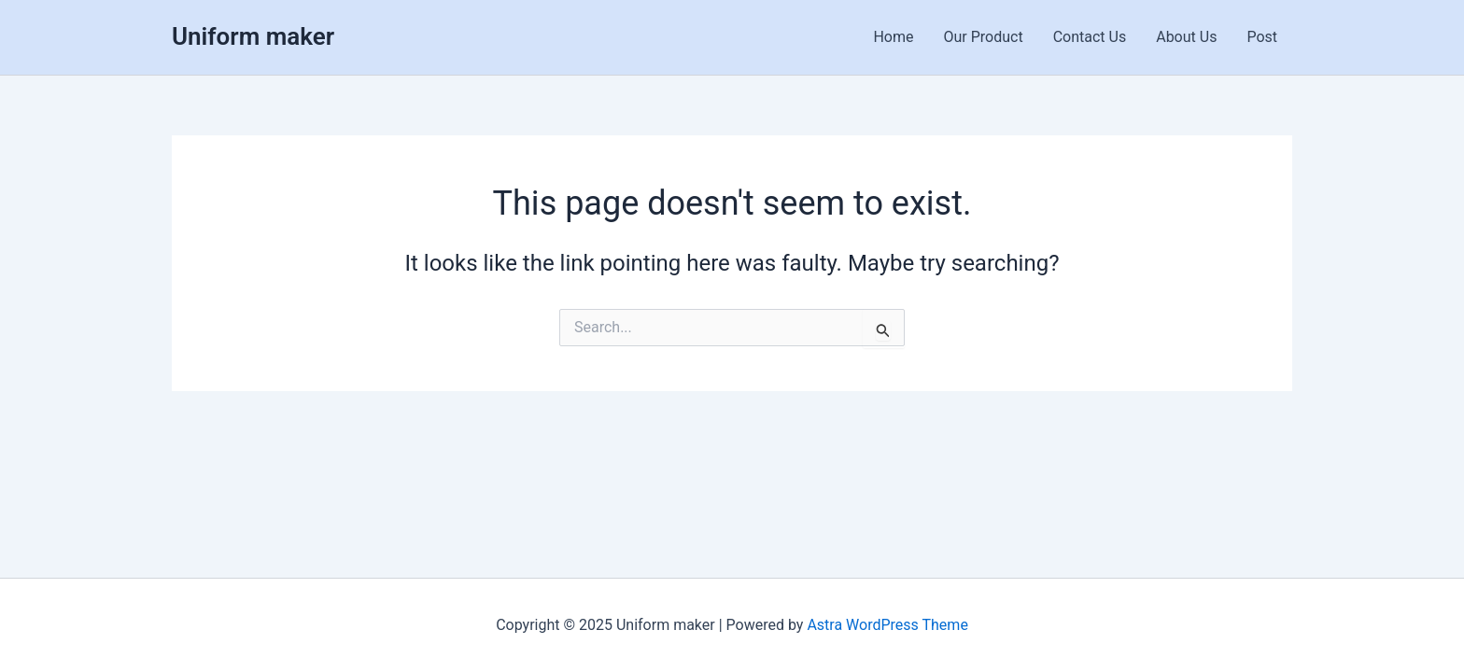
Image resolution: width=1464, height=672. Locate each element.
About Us (1186, 37)
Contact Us (1090, 37)
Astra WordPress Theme (887, 625)
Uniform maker (253, 36)
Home (893, 37)
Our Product (983, 37)
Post (1261, 37)
